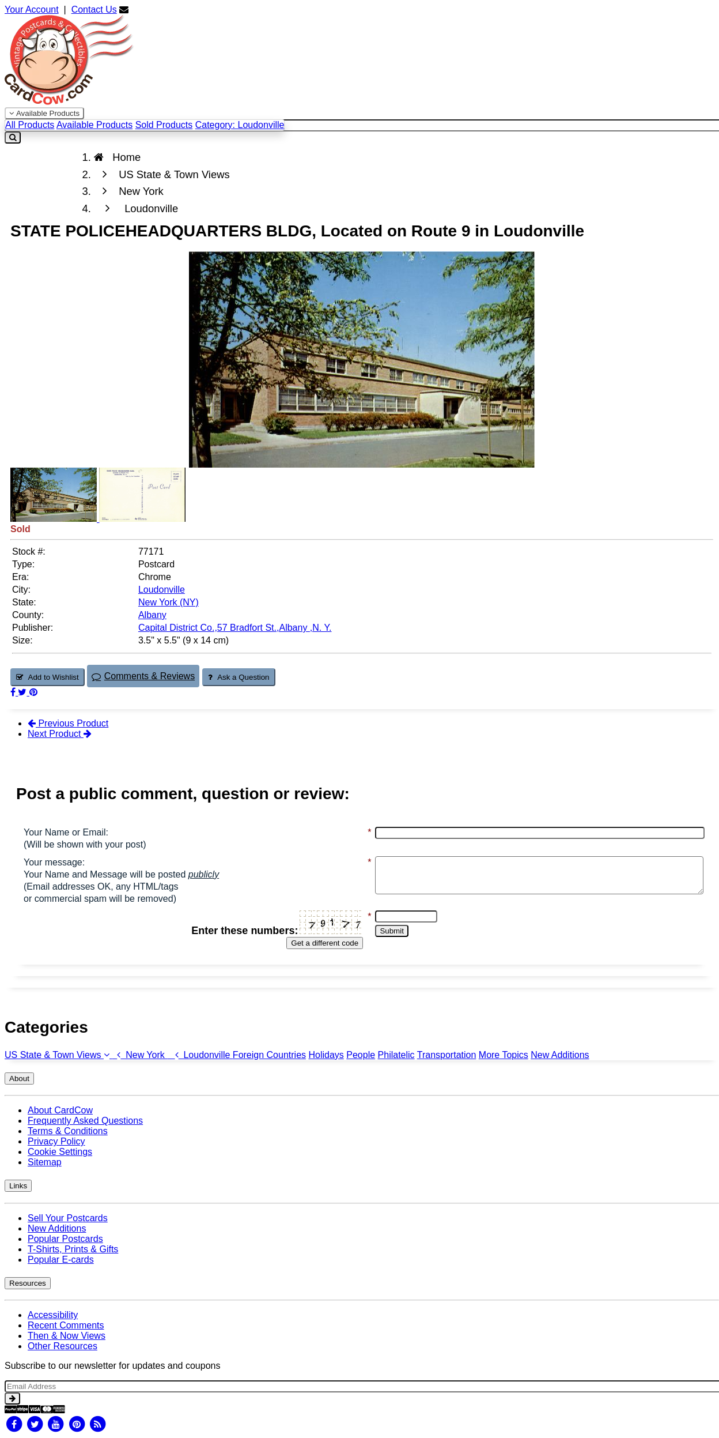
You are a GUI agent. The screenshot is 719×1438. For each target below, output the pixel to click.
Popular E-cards (61, 1259)
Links (18, 1185)
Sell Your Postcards (68, 1218)
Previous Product (68, 723)
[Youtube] (56, 1424)
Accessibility (53, 1315)
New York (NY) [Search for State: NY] (168, 602)
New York (139, 1055)
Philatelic (396, 1055)
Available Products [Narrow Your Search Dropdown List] (44, 113)
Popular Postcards (65, 1239)
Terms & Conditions (68, 1131)
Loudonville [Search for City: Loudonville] (161, 589)
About (19, 1078)
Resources (27, 1283)
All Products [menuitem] (29, 125)
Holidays (325, 1055)
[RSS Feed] (98, 1424)
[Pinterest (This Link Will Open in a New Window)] (33, 692)
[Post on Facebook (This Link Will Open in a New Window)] (14, 692)
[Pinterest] (76, 1424)
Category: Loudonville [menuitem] (240, 125)
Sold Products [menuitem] (164, 125)
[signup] (12, 1398)
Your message (53, 862)
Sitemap (45, 1162)
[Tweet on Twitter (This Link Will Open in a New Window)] (23, 692)
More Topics (503, 1055)
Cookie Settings (60, 1152)
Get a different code (305, 943)
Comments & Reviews (143, 676)
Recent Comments (66, 1325)
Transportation (446, 1055)
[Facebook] (14, 1424)
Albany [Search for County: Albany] (152, 615)
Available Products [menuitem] (94, 125)
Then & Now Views (66, 1336)
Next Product (60, 734)
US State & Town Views (58, 1055)
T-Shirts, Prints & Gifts (73, 1249)
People (360, 1055)
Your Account (32, 9)
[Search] (13, 137)
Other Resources (62, 1346)
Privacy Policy (56, 1141)
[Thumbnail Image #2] (142, 519)
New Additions (560, 1055)
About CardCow (60, 1110)
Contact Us (94, 9)
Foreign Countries (269, 1055)
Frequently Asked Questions (85, 1120)
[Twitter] (34, 1424)
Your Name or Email (65, 832)
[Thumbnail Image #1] (54, 519)
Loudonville (200, 1055)
